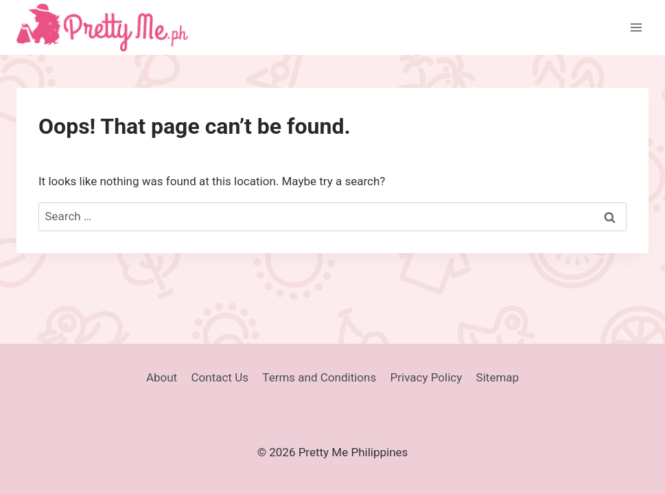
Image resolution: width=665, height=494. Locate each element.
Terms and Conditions (319, 377)
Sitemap (498, 377)
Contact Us (219, 377)
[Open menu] (636, 27)
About (161, 377)
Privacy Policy (426, 377)
